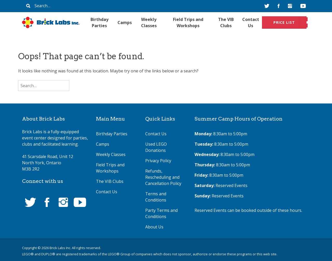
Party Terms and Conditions (161, 213)
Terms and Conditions (155, 197)
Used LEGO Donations (156, 147)
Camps (124, 22)
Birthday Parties (99, 22)
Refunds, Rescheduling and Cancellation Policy (163, 177)
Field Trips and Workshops (188, 22)
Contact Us (250, 22)
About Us (154, 227)
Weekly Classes (149, 22)
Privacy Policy (158, 160)
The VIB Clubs (226, 22)
